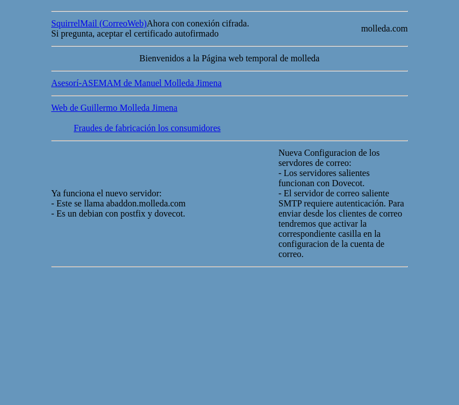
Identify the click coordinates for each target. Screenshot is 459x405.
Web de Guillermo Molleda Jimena (114, 107)
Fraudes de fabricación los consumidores (147, 128)
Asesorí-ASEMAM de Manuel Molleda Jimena (136, 83)
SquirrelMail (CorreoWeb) (99, 23)
